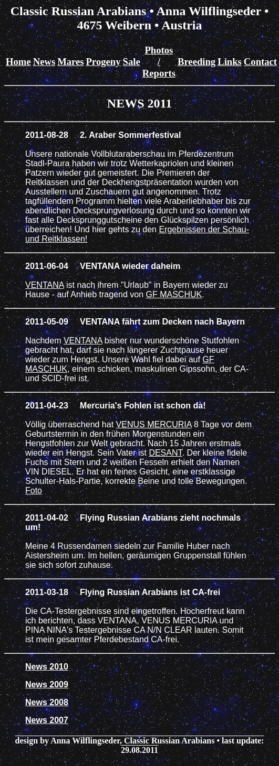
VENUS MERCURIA (154, 424)
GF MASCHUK (174, 294)
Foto (33, 490)
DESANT (165, 452)
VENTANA (44, 284)
